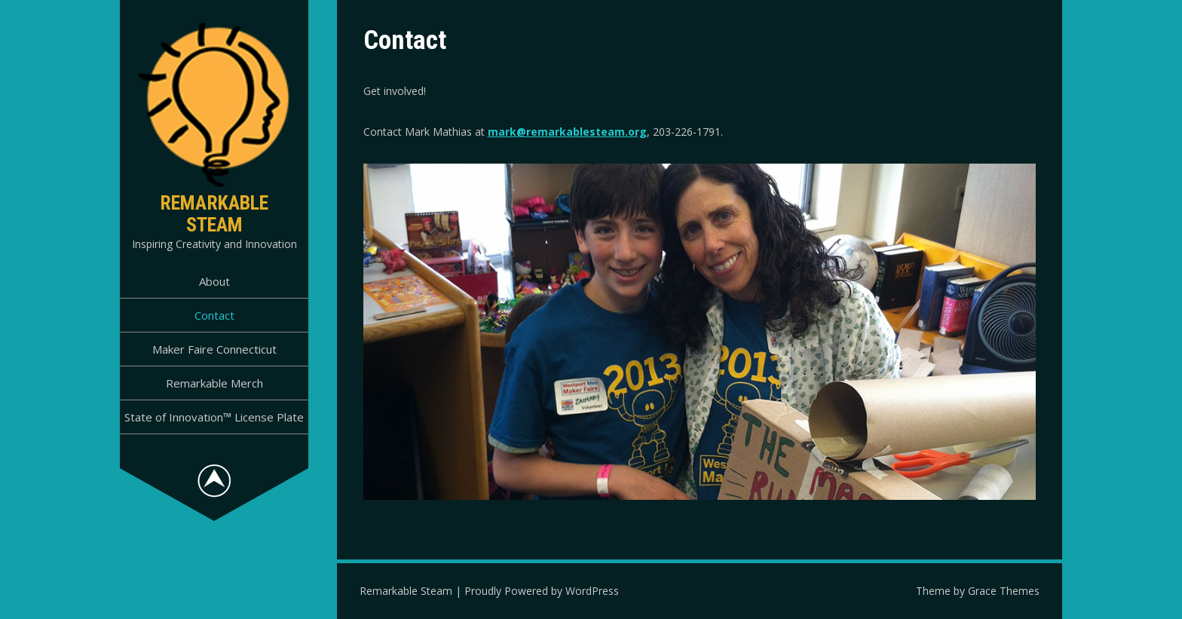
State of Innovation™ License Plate (214, 416)
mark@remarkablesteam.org (567, 131)
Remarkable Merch (214, 383)
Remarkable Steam (214, 214)
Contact (214, 315)
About (214, 281)
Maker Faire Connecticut (214, 349)
